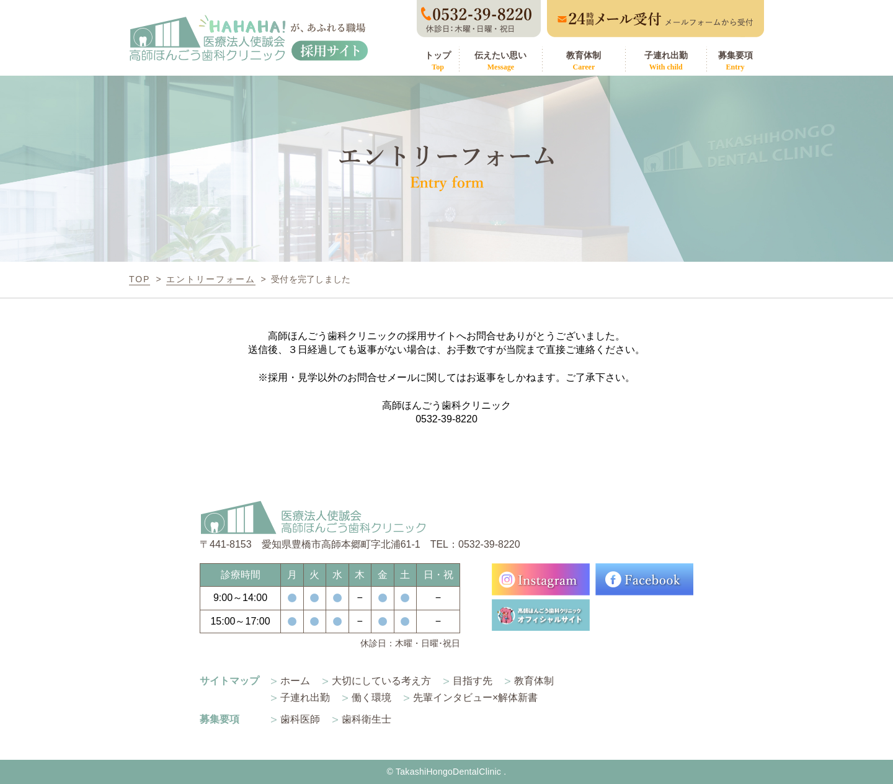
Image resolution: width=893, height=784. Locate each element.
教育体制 (583, 61)
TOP (139, 279)
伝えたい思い (500, 61)
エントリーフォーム (210, 279)
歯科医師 (300, 719)
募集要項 (735, 61)
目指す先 (472, 680)
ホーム (295, 680)
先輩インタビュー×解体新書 (475, 697)
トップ (438, 61)
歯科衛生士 (366, 719)
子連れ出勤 (665, 61)
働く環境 (371, 697)
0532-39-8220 (446, 419)
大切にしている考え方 (381, 680)
